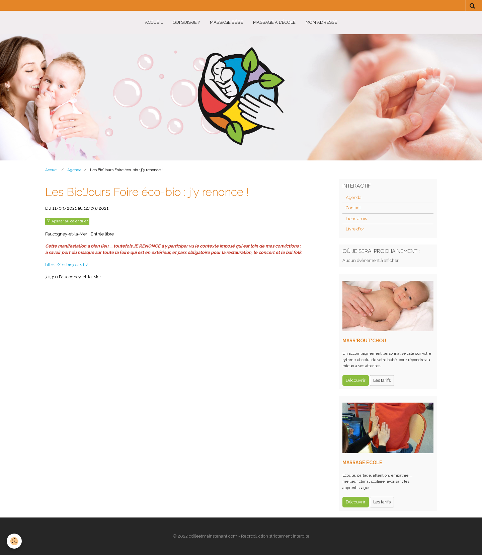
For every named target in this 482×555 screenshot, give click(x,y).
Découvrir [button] (356, 380)
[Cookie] (14, 541)
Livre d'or (355, 228)
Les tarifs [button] (382, 380)
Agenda (74, 169)
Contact (353, 207)
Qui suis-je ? (186, 22)
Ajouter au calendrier (67, 221)
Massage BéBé (226, 22)
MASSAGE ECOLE (362, 462)
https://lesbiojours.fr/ (66, 264)
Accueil (154, 22)
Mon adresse (321, 22)
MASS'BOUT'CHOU (364, 340)
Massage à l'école (274, 22)
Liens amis (356, 218)
